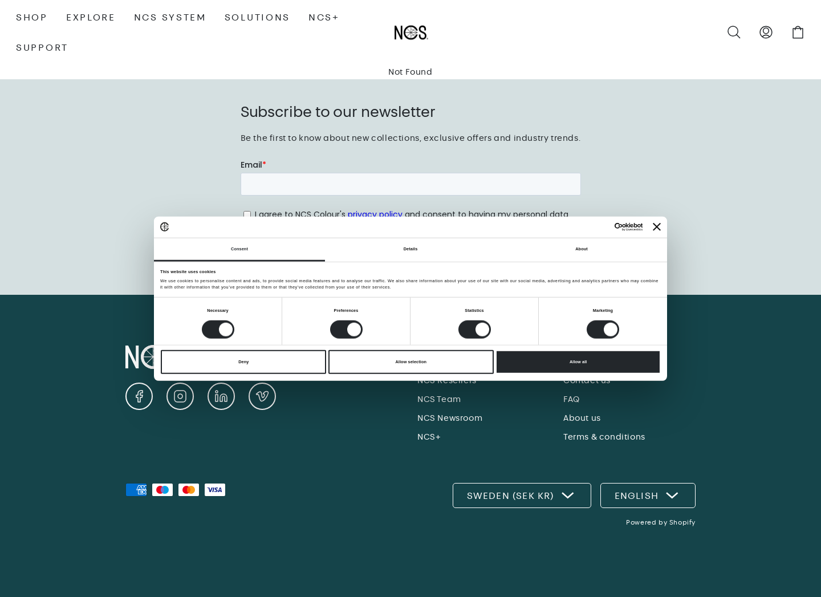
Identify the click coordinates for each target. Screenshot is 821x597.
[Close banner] (657, 227)
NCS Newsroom (449, 418)
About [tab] (581, 248)
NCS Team (439, 399)
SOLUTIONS (257, 17)
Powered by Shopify (661, 522)
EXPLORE (91, 17)
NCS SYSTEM (170, 17)
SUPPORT (42, 47)
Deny (243, 361)
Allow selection (410, 361)
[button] (734, 32)
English (648, 495)
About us (582, 418)
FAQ (571, 399)
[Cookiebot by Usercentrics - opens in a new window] (593, 227)
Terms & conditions (604, 437)
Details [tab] (411, 248)
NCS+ (324, 17)
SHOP (32, 17)
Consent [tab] (239, 248)
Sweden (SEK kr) (522, 495)
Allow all (578, 361)
